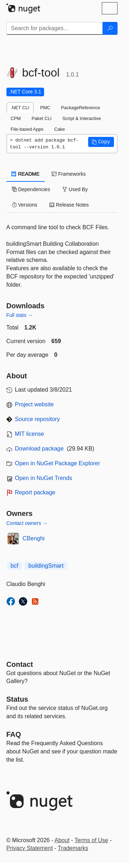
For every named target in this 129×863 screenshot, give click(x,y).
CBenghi (33, 538)
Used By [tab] (75, 189)
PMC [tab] (45, 107)
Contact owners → (27, 523)
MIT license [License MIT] (29, 434)
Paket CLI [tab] (42, 118)
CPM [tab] (16, 118)
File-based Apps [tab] (27, 129)
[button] (101, 142)
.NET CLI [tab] (20, 107)
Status (17, 699)
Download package (39, 449)
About (62, 840)
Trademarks (73, 848)
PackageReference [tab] (80, 107)
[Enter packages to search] (54, 28)
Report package (35, 492)
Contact (19, 664)
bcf (14, 566)
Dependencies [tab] (31, 189)
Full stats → (19, 315)
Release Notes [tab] (69, 204)
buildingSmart (45, 566)
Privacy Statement (29, 848)
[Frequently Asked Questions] (13, 734)
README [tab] (26, 173)
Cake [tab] (59, 129)
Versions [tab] (25, 204)
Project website (34, 404)
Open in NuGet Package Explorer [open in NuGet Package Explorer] (57, 463)
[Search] (110, 28)
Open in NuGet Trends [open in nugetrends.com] (43, 478)
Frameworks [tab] (69, 173)
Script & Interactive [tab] (81, 118)
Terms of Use (91, 840)
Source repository (37, 419)
